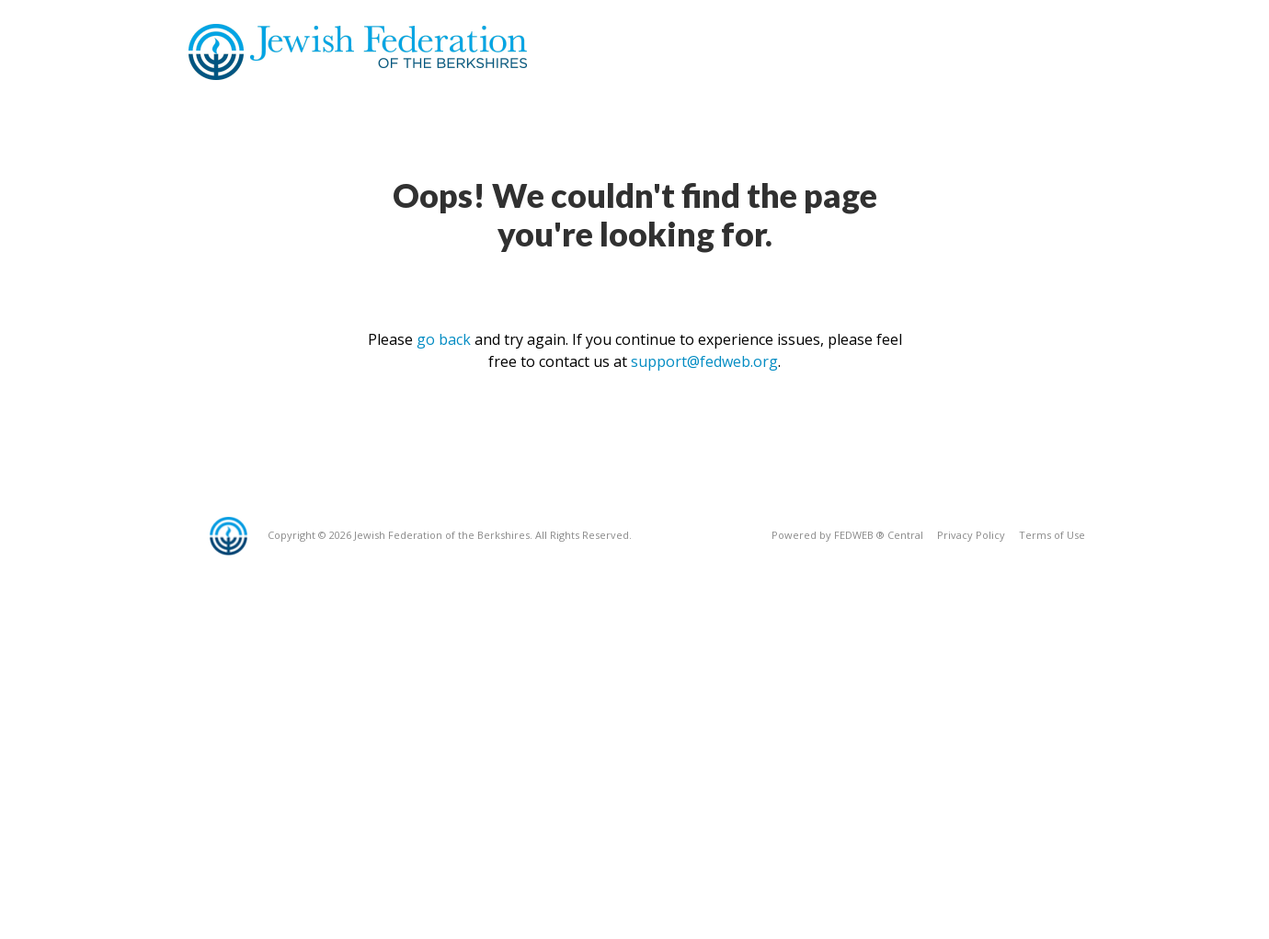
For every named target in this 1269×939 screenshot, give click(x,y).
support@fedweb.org (704, 361)
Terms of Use (1052, 535)
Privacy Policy (971, 535)
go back (444, 339)
